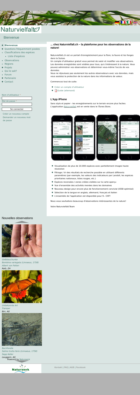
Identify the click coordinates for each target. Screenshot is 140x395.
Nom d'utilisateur (11, 95)
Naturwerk (25, 359)
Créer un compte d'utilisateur (69, 87)
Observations (12, 60)
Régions (9, 64)
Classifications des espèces (20, 52)
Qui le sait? (11, 71)
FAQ (66, 367)
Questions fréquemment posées (22, 49)
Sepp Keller (7, 354)
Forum (8, 74)
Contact (9, 81)
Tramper (6, 308)
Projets (8, 67)
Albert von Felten (10, 265)
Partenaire (10, 78)
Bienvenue (11, 45)
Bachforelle (7, 348)
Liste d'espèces (16, 56)
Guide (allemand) (66, 90)
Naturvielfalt (70, 106)
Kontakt (58, 367)
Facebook (81, 367)
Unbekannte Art (10, 305)
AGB (72, 367)
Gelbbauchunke (10, 259)
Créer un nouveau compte (16, 114)
